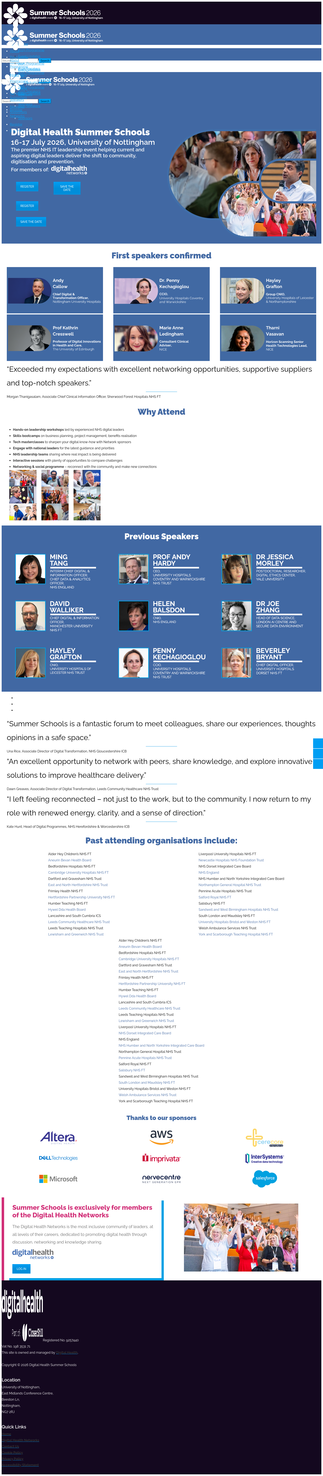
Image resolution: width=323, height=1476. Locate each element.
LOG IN (21, 1268)
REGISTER (27, 186)
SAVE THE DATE (67, 188)
